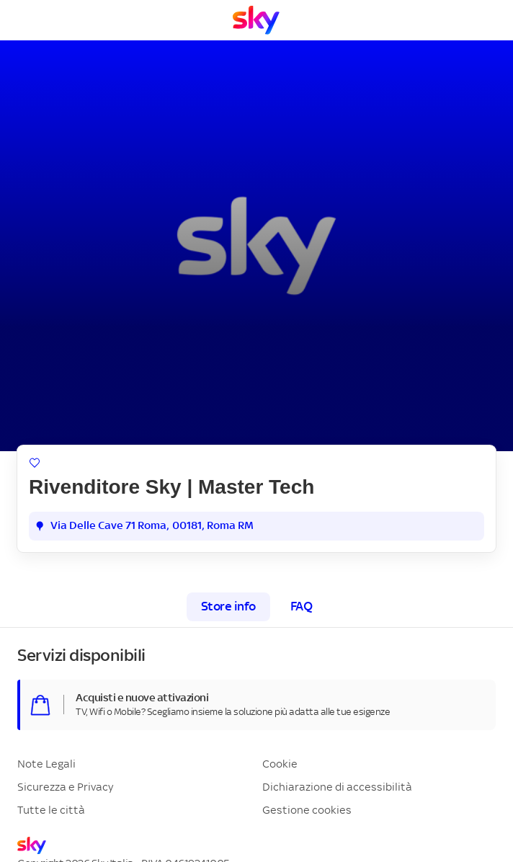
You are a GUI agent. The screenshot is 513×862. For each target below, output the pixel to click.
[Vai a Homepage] (256, 20)
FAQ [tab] (301, 607)
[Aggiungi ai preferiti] (34, 462)
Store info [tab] (228, 607)
